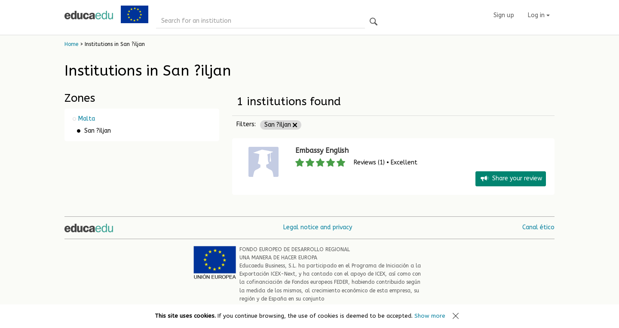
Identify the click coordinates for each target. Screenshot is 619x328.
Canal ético (538, 227)
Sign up (503, 15)
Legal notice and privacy (317, 227)
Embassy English (322, 150)
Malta (86, 118)
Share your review (510, 179)
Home (71, 44)
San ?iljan (280, 124)
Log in (539, 15)
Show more (429, 316)
